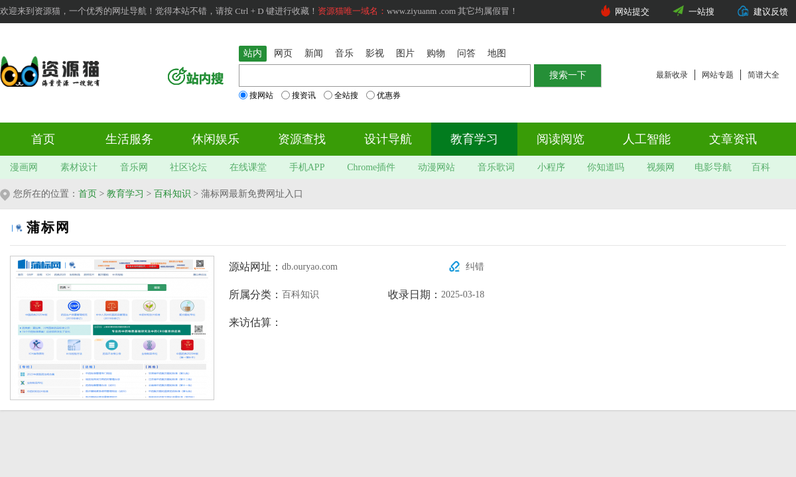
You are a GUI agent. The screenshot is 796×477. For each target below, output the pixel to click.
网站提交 (632, 12)
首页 (43, 139)
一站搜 (701, 12)
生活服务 (129, 139)
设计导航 (388, 139)
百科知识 (172, 194)
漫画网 (24, 167)
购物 (436, 53)
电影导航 (713, 167)
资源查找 (302, 139)
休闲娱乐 (215, 139)
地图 (497, 53)
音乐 (344, 53)
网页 (283, 53)
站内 (252, 53)
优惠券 (383, 95)
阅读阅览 (560, 139)
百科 (761, 167)
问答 (466, 53)
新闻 (313, 53)
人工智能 (647, 139)
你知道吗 (605, 167)
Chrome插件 (371, 167)
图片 (405, 53)
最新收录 (672, 75)
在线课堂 (248, 167)
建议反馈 (771, 12)
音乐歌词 (496, 167)
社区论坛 (188, 167)
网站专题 (718, 75)
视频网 (661, 167)
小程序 (551, 167)
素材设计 (79, 167)
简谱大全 (763, 75)
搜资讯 (298, 95)
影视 (374, 53)
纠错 (475, 267)
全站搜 (341, 95)
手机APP (307, 167)
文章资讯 (733, 139)
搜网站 (256, 95)
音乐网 (134, 167)
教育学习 (474, 139)
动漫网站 (436, 167)
